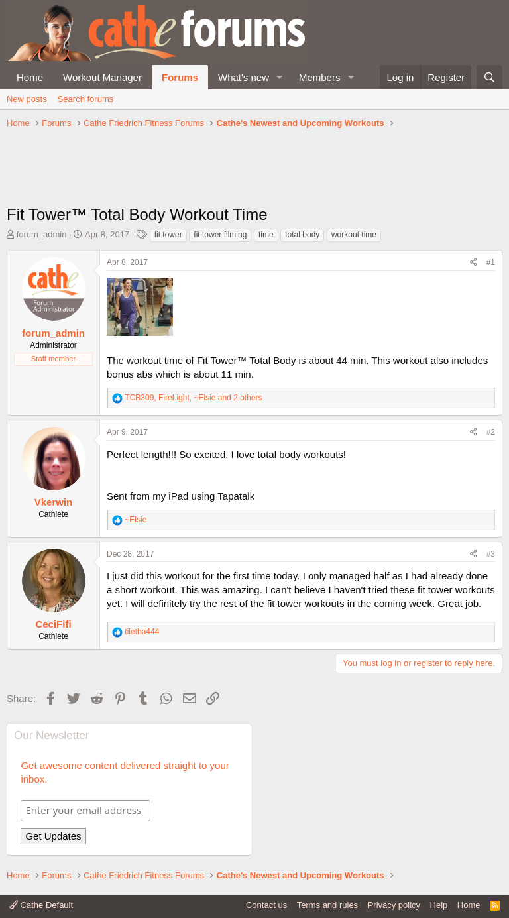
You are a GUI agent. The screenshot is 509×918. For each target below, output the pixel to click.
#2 (490, 432)
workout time (353, 234)
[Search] (489, 77)
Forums (180, 77)
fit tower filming (220, 234)
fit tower (168, 234)
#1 (490, 262)
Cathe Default (41, 905)
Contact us (266, 905)
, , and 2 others (193, 397)
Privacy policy (394, 905)
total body (302, 234)
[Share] (473, 262)
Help (439, 905)
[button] (279, 77)
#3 (490, 554)
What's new (243, 77)
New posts (27, 99)
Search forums (86, 99)
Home (30, 77)
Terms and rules (327, 905)
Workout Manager (102, 77)
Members (320, 77)
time (266, 234)
